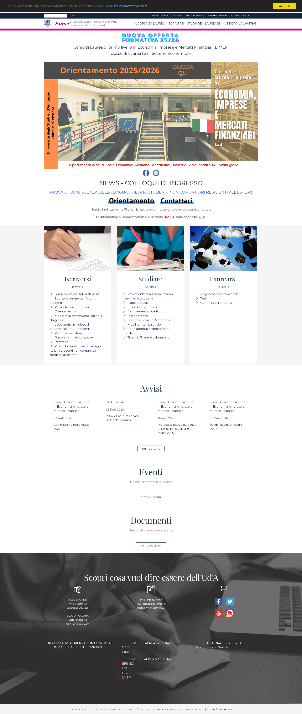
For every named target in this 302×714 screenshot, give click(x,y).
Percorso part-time (69, 333)
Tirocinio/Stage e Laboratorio (148, 337)
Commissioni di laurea (216, 303)
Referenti (61, 342)
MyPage (176, 15)
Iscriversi (176, 23)
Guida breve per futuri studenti (77, 294)
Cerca (73, 15)
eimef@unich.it (127, 209)
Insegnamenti (138, 316)
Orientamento (65, 311)
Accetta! (284, 6)
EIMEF (127, 652)
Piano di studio (138, 303)
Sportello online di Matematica (150, 320)
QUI (202, 217)
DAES (126, 647)
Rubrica (235, 15)
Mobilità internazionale (144, 324)
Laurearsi (213, 23)
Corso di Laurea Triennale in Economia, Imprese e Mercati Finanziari (72, 406)
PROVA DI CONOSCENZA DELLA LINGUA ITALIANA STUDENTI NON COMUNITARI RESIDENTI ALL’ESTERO (151, 192)
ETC (125, 673)
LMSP (126, 677)
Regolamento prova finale (219, 294)
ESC (125, 668)
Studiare (194, 23)
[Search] (55, 16)
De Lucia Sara (116, 402)
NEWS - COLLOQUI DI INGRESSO (151, 183)
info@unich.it (154, 599)
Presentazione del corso (72, 307)
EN (254, 15)
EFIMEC (128, 663)
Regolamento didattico (144, 311)
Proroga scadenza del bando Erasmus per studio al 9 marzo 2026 (177, 429)
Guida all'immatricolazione (74, 337)
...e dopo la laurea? (240, 23)
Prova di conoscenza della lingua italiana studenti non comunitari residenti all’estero (76, 350)
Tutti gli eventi (151, 497)
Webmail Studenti (218, 15)
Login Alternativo (219, 709)
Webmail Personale (194, 15)
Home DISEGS (160, 15)
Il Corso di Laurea (149, 23)
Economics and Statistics (213, 647)
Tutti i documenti (151, 545)
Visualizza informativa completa (127, 6)
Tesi (203, 298)
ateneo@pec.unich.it (154, 603)
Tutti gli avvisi (151, 448)
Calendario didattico (142, 307)
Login (246, 15)
